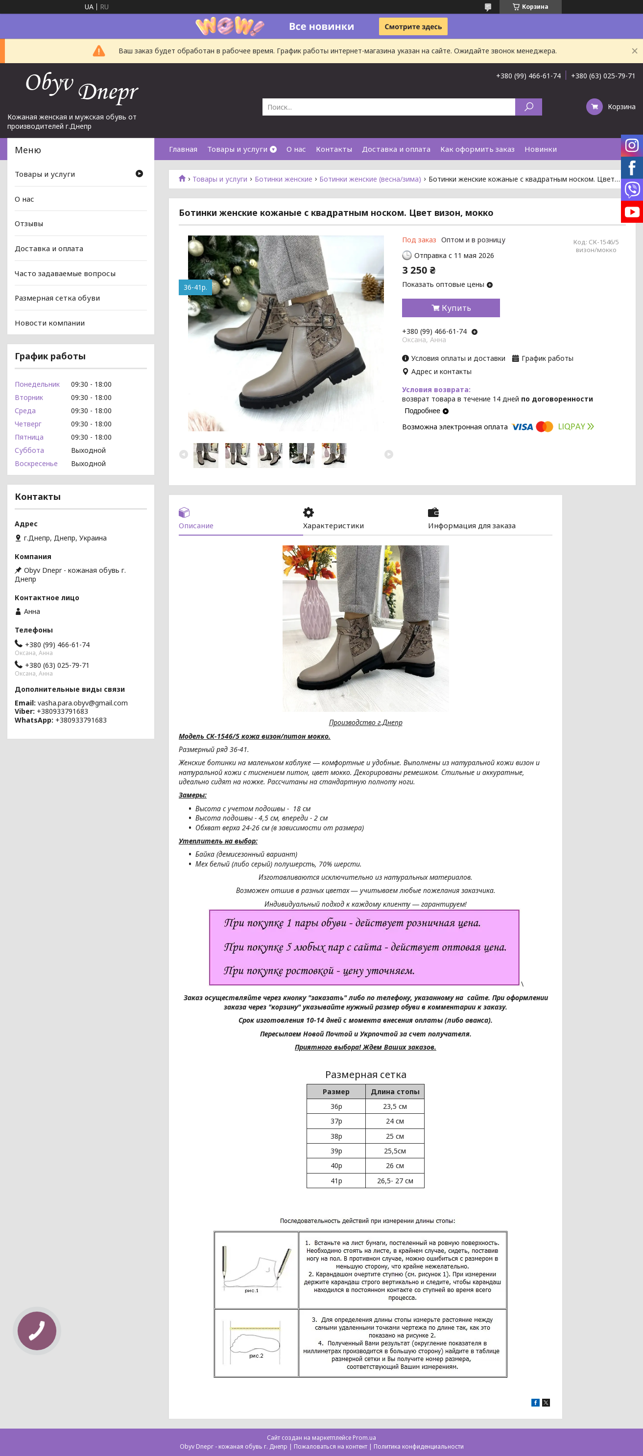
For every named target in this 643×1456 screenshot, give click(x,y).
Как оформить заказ (477, 149)
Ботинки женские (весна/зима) (370, 179)
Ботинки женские (283, 179)
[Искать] (528, 107)
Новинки (540, 149)
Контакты (334, 149)
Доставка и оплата (396, 149)
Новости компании (50, 323)
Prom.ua (364, 1437)
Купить (456, 308)
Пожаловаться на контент (330, 1446)
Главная (183, 149)
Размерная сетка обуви (57, 298)
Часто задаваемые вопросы (65, 273)
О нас (296, 149)
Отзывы (29, 223)
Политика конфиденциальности (419, 1446)
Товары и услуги (237, 149)
